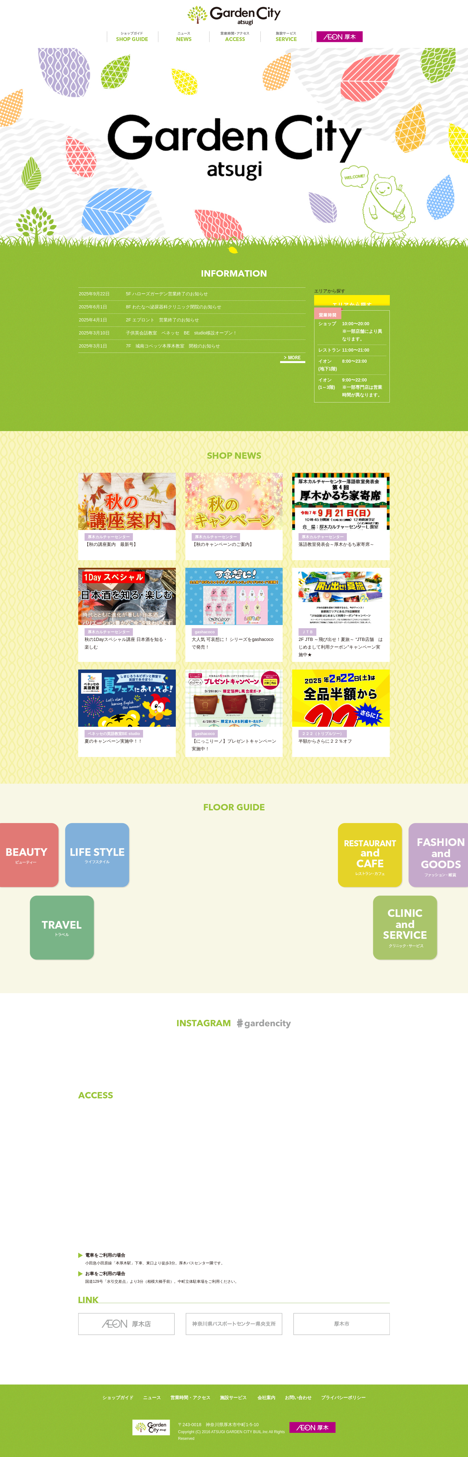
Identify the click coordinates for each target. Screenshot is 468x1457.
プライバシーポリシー (343, 1397)
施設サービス (233, 1397)
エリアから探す (352, 297)
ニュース (152, 1397)
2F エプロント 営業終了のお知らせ (162, 319)
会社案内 (266, 1397)
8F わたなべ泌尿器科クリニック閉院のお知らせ (173, 306)
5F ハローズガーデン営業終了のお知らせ (167, 293)
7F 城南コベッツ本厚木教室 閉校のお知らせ (173, 345)
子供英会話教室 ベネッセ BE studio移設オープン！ (181, 332)
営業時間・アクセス (190, 1397)
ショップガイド (118, 1397)
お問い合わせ (298, 1397)
